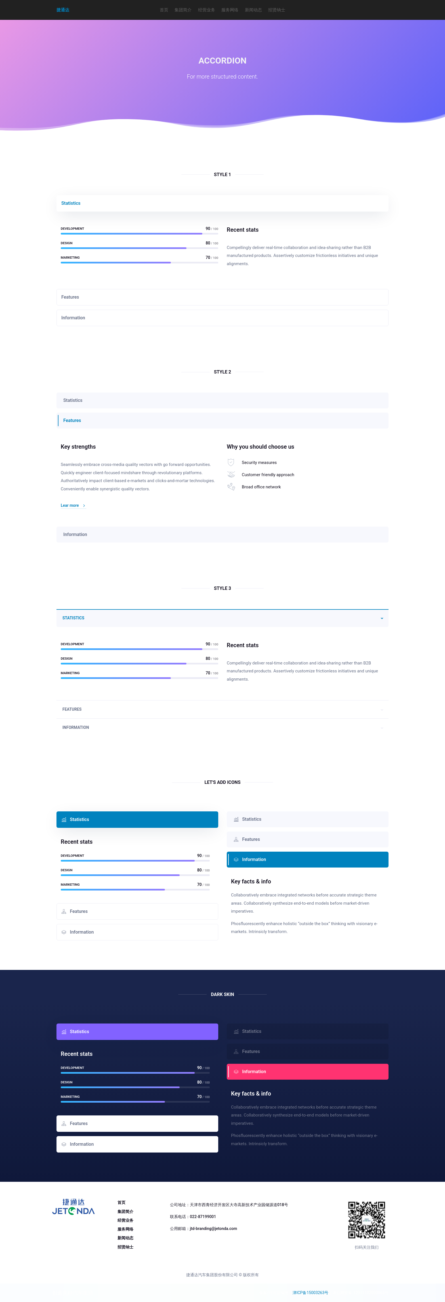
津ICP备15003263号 (311, 1292)
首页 (164, 9)
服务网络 (229, 9)
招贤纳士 (276, 9)
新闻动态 (253, 9)
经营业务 (206, 9)
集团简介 (183, 9)
